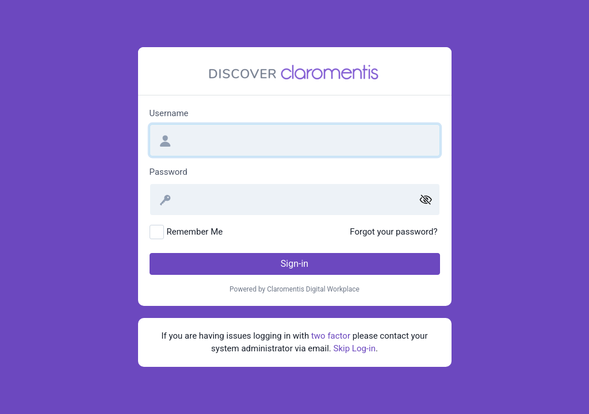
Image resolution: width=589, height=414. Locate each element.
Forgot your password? (393, 232)
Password (169, 172)
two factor (330, 336)
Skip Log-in (355, 348)
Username (169, 113)
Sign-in (294, 263)
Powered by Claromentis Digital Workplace (294, 289)
